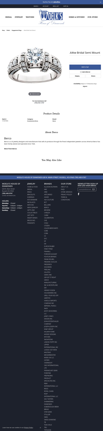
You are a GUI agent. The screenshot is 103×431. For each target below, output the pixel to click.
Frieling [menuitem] (47, 270)
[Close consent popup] (40, 427)
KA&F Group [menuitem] (48, 329)
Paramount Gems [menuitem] (50, 370)
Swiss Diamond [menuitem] (50, 420)
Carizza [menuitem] (47, 213)
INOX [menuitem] (46, 308)
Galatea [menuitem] (47, 272)
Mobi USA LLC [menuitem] (49, 358)
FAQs (62, 189)
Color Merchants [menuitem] (51, 228)
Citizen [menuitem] (47, 226)
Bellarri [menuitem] (47, 205)
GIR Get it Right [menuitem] (50, 277)
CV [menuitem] (45, 236)
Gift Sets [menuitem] (30, 215)
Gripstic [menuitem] (47, 298)
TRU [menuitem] (45, 427)
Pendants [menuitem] (31, 223)
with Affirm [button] (56, 2)
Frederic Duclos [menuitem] (50, 262)
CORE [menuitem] (46, 231)
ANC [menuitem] (45, 189)
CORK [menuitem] (46, 233)
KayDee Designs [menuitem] (50, 334)
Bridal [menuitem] (29, 189)
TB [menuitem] (45, 422)
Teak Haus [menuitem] (48, 425)
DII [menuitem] (45, 244)
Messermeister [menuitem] (50, 355)
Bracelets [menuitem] (31, 195)
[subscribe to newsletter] (93, 189)
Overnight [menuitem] (48, 363)
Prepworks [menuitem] (48, 376)
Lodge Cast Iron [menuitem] (50, 350)
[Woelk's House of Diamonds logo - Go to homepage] (51, 17)
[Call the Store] (7, 193)
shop (3, 30)
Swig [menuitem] (46, 417)
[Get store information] (8, 195)
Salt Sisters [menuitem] (48, 399)
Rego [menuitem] (46, 389)
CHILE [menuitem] (46, 223)
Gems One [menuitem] (48, 275)
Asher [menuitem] (46, 197)
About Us (64, 187)
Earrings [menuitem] (30, 197)
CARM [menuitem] (46, 215)
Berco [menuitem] (46, 207)
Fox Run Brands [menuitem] (50, 257)
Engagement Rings (16, 30)
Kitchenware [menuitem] (32, 200)
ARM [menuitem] (45, 192)
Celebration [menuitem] (49, 218)
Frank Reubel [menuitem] (49, 259)
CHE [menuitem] (45, 220)
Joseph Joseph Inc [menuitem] (51, 326)
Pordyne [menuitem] (47, 373)
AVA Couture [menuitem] (49, 200)
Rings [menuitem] (29, 192)
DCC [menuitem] (45, 239)
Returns (93, 76)
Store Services (66, 192)
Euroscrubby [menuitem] (49, 246)
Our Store (93, 17)
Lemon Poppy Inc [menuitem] (50, 342)
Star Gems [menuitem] (48, 412)
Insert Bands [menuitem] (32, 218)
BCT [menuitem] (45, 202)
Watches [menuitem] (30, 205)
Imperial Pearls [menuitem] (50, 306)
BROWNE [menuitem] (47, 210)
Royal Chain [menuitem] (48, 391)
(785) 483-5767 (39, 103)
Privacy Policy (66, 195)
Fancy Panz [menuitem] (48, 249)
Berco (54, 121)
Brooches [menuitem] (31, 220)
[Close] (100, 2)
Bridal (8, 17)
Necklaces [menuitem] (31, 202)
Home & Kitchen (77, 17)
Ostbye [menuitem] (46, 360)
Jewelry (19, 17)
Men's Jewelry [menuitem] (32, 207)
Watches (30, 17)
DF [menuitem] (45, 241)
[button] (36, 6)
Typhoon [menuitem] (47, 430)
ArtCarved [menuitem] (48, 195)
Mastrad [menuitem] (47, 352)
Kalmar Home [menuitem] (49, 332)
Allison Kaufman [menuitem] (50, 187)
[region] (35, 65)
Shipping (77, 76)
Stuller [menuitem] (47, 414)
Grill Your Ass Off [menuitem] (51, 295)
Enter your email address (87, 186)
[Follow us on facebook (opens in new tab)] (78, 194)
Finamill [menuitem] (47, 251)
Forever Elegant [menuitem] (50, 254)
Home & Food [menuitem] (32, 187)
